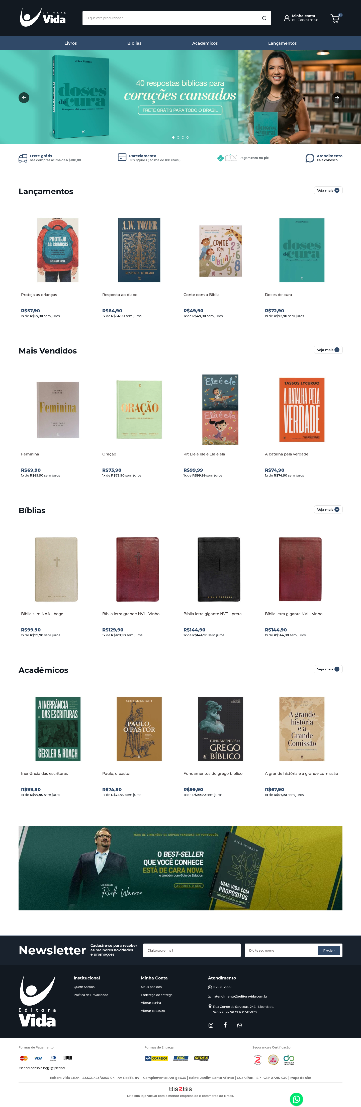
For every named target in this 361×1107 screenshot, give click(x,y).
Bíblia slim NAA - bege (42, 613)
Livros (70, 43)
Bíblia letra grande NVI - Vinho (131, 613)
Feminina (30, 454)
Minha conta (303, 16)
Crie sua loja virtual (142, 1096)
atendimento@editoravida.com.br (240, 996)
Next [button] (337, 97)
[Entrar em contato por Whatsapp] (296, 1099)
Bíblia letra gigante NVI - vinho (294, 613)
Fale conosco (329, 158)
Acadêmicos (205, 43)
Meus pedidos (151, 987)
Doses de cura (278, 294)
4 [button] (188, 137)
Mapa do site (300, 1078)
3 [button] (183, 137)
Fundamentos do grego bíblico (213, 773)
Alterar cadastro (153, 1011)
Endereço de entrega (156, 995)
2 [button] (178, 137)
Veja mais (328, 190)
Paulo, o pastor (116, 773)
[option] (180, 97)
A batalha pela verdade (286, 454)
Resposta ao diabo (120, 294)
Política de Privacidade (91, 995)
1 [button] (173, 137)
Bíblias (134, 43)
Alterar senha (151, 1003)
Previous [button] (24, 97)
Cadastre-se (308, 20)
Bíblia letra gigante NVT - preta (213, 613)
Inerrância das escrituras (44, 773)
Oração (109, 454)
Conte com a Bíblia (202, 294)
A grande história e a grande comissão (301, 773)
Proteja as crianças (39, 294)
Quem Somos (84, 987)
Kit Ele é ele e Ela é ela (204, 454)
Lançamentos (282, 43)
